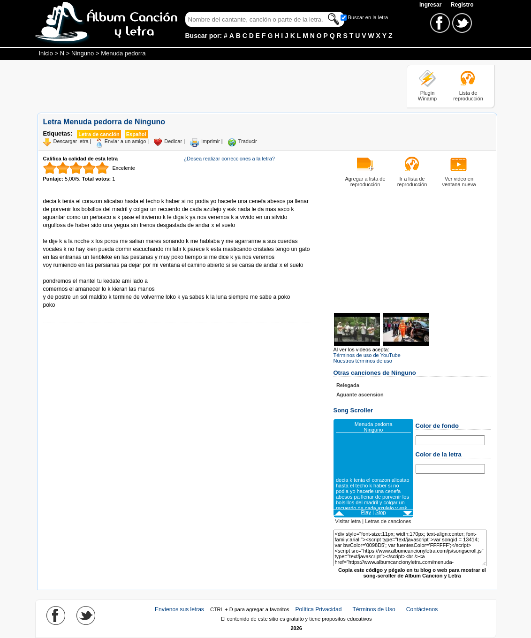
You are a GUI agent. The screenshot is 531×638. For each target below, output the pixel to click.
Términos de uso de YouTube (367, 355)
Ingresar (431, 4)
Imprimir (210, 141)
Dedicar (173, 141)
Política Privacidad (319, 609)
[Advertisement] (208, 86)
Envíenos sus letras (179, 609)
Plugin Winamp (427, 95)
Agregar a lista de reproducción (365, 181)
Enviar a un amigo (125, 141)
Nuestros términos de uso (363, 361)
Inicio (46, 53)
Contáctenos (422, 609)
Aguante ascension (360, 394)
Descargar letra (71, 141)
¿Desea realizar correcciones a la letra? (229, 158)
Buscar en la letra (368, 17)
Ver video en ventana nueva (459, 181)
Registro (462, 4)
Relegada (347, 385)
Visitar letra (348, 521)
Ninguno (82, 53)
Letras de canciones (388, 521)
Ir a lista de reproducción (412, 181)
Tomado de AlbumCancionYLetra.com (82, 273)
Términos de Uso (373, 609)
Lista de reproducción (468, 95)
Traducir (247, 141)
